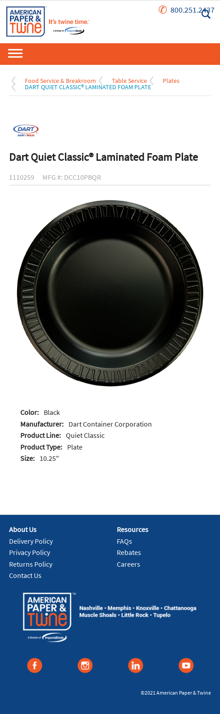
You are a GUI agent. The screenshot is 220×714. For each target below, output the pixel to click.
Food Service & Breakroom (60, 81)
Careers (128, 563)
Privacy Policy (29, 552)
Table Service (129, 81)
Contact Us (25, 575)
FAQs (124, 541)
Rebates (129, 552)
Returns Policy (30, 563)
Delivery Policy (31, 541)
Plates (171, 81)
